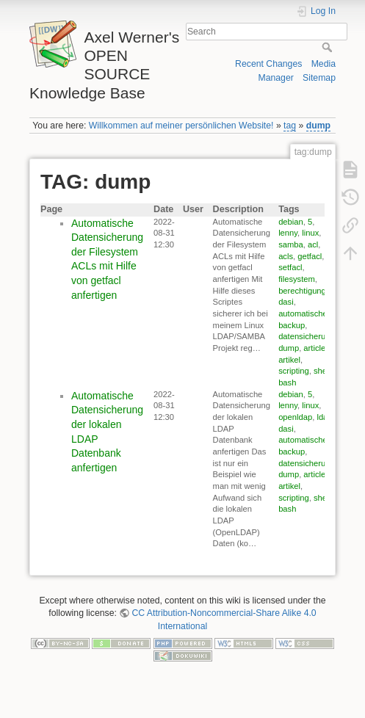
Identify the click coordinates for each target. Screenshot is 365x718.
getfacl (309, 256)
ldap (324, 417)
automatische (303, 313)
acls (285, 256)
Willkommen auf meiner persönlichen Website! (181, 125)
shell (322, 370)
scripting (293, 370)
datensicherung (306, 336)
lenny (287, 232)
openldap (295, 417)
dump (318, 125)
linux (310, 232)
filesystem (296, 279)
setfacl (290, 267)
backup (291, 325)
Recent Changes (268, 64)
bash (287, 382)
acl (313, 244)
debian (290, 221)
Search (329, 47)
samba (290, 244)
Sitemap (319, 78)
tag (289, 125)
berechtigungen (306, 290)
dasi (286, 301)
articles (316, 348)
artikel (289, 359)
